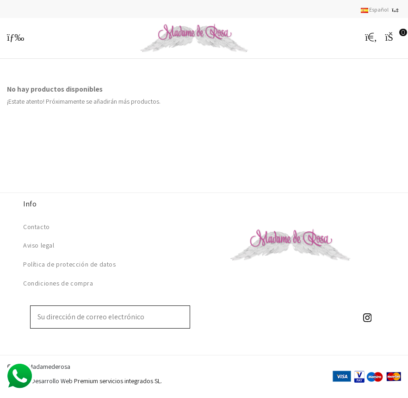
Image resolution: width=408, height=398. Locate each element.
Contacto (36, 227)
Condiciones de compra (58, 283)
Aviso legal (39, 245)
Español (381, 9)
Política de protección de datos (69, 264)
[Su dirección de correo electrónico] (104, 317)
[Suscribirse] (183, 317)
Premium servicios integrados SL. (118, 381)
